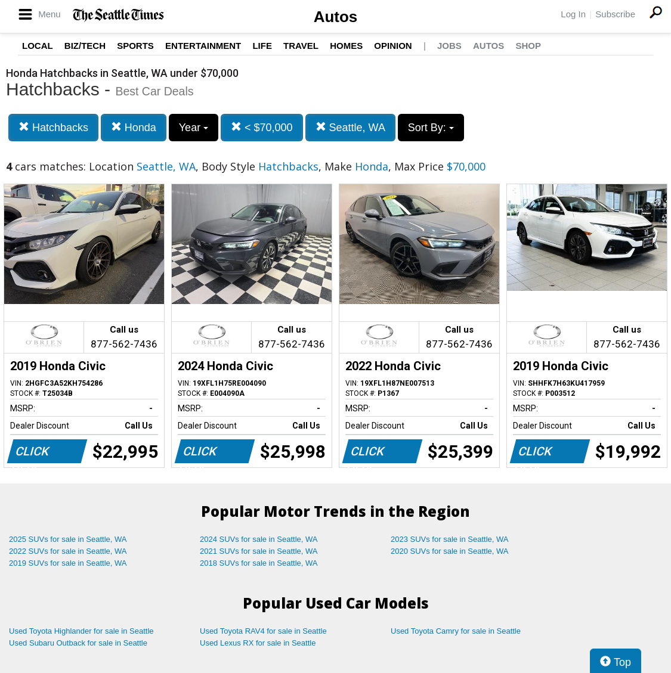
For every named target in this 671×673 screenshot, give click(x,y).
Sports (135, 46)
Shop (528, 46)
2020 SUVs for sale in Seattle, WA (450, 551)
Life (262, 46)
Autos (336, 17)
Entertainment (203, 46)
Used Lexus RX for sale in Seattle (258, 642)
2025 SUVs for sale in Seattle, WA (68, 539)
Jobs (449, 46)
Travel (301, 46)
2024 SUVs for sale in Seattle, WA (259, 539)
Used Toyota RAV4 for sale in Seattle (263, 631)
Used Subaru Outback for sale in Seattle (78, 642)
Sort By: (431, 128)
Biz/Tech (85, 46)
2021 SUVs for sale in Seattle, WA (259, 551)
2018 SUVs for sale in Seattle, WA (259, 563)
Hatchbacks (53, 127)
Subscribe (615, 14)
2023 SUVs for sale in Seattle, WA (450, 539)
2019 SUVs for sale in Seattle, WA (68, 563)
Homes (346, 46)
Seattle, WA (350, 127)
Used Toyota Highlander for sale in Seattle (81, 631)
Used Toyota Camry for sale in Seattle (456, 631)
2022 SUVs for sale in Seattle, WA (68, 551)
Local (37, 46)
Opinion (393, 46)
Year (193, 128)
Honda (133, 127)
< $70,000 (262, 127)
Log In (573, 14)
